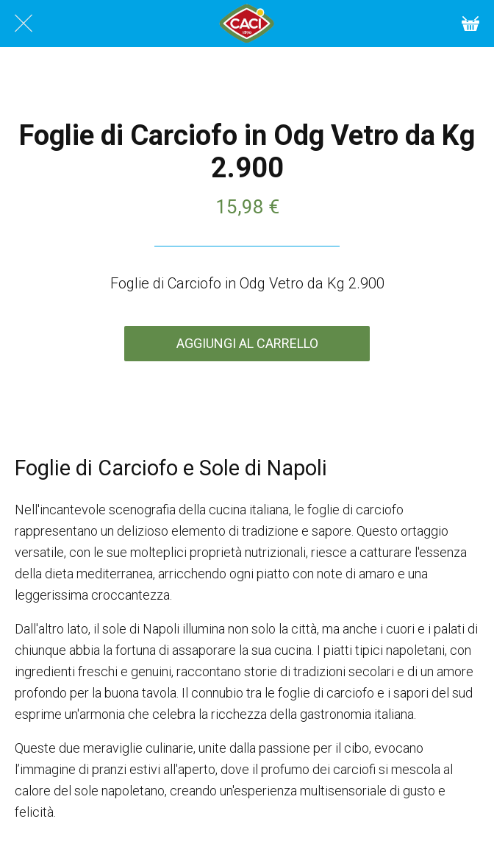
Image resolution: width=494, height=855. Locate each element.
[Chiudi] (23, 23)
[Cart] (470, 23)
